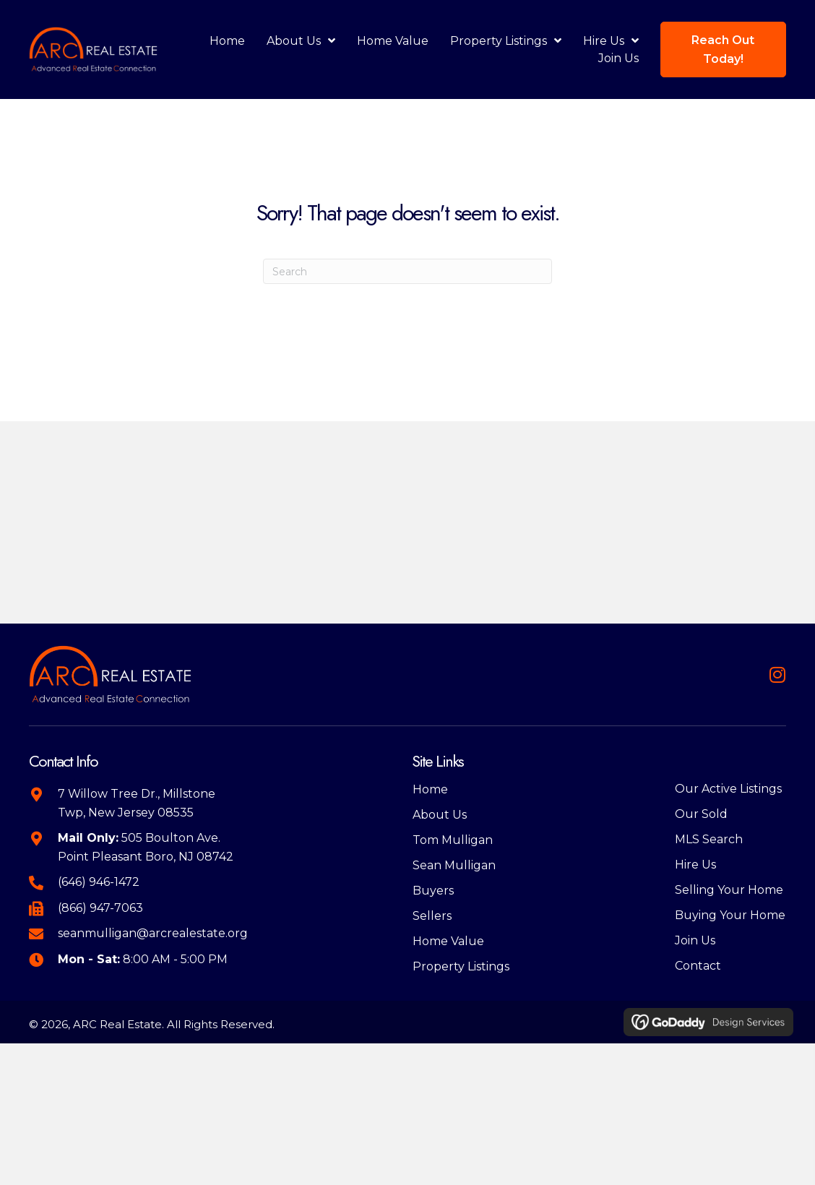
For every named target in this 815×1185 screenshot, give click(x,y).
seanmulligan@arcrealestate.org (153, 933)
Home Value (448, 941)
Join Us (695, 940)
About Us (440, 815)
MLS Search (709, 839)
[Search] (407, 271)
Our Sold (701, 814)
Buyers (433, 890)
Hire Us (695, 864)
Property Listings (461, 966)
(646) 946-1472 (98, 882)
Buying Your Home (730, 915)
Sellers (432, 916)
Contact (698, 966)
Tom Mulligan (453, 840)
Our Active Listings (728, 789)
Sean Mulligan (454, 865)
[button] (777, 674)
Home (430, 789)
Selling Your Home (729, 890)
